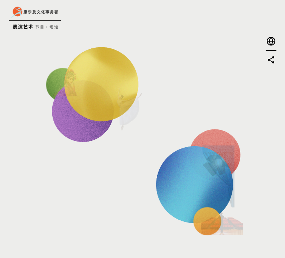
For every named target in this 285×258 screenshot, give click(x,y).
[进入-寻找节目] (93, 55)
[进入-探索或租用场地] (157, 192)
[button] (271, 41)
